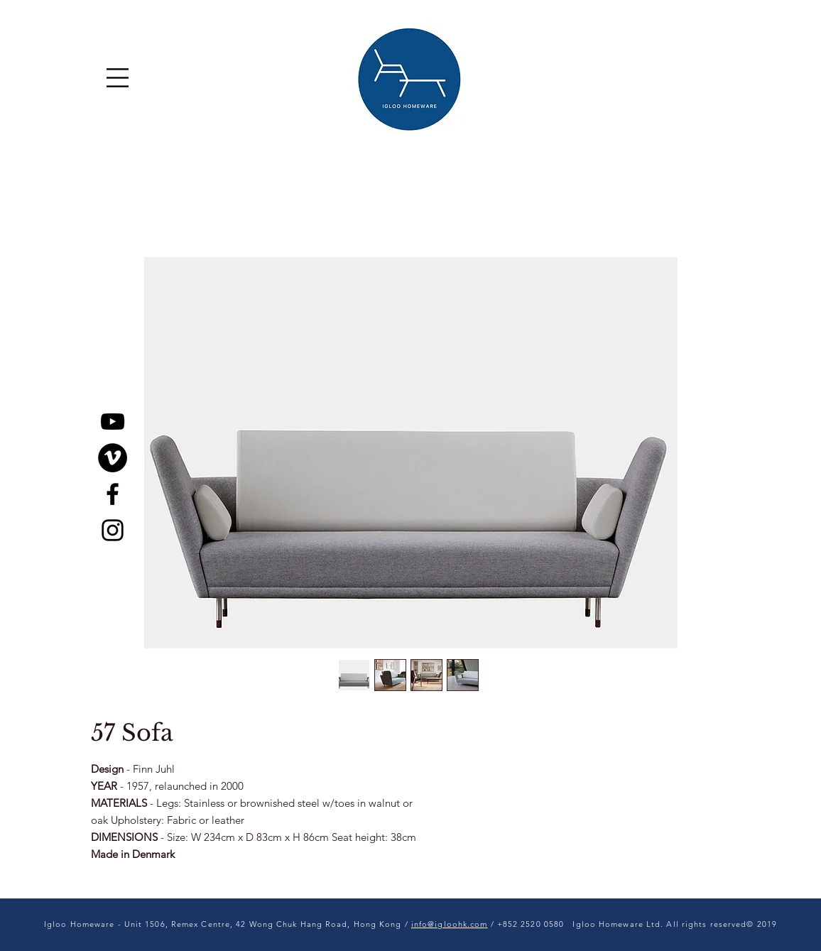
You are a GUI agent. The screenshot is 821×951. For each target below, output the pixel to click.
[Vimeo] (112, 457)
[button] (118, 78)
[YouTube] (112, 421)
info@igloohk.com (449, 924)
